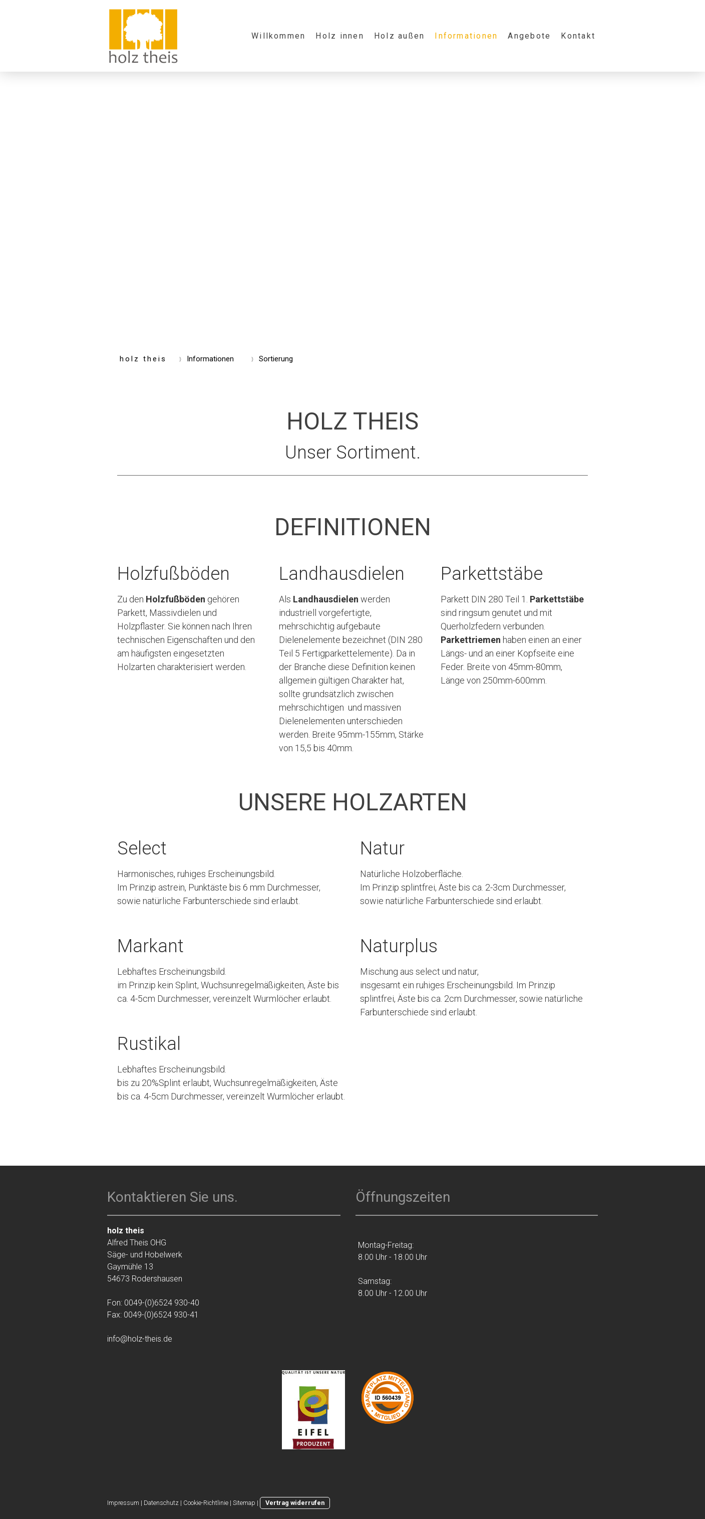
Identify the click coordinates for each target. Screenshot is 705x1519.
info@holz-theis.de (139, 1339)
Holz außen (399, 36)
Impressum (123, 1502)
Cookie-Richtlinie (205, 1502)
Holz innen (339, 36)
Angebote (529, 36)
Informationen (466, 36)
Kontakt (578, 36)
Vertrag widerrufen (294, 1502)
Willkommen (278, 36)
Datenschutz (161, 1502)
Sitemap (244, 1502)
